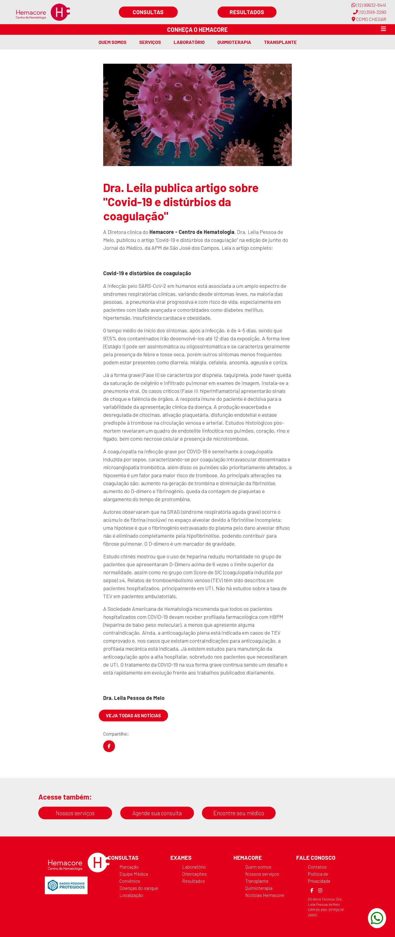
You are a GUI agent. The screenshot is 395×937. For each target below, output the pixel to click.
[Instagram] (320, 890)
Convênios (129, 881)
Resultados (247, 12)
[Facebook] (312, 890)
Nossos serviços (75, 813)
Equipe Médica (133, 874)
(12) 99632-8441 (368, 5)
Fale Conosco (315, 857)
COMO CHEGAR (369, 19)
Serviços (150, 42)
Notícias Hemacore (264, 895)
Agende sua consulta (157, 813)
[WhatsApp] (377, 918)
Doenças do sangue (138, 888)
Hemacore (247, 857)
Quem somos (112, 42)
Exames (181, 857)
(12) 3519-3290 (369, 12)
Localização (131, 895)
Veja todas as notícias (133, 715)
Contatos (317, 866)
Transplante (280, 42)
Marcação (129, 866)
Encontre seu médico (238, 813)
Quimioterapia (234, 42)
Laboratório (189, 42)
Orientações (194, 874)
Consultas (148, 12)
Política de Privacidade (319, 877)
